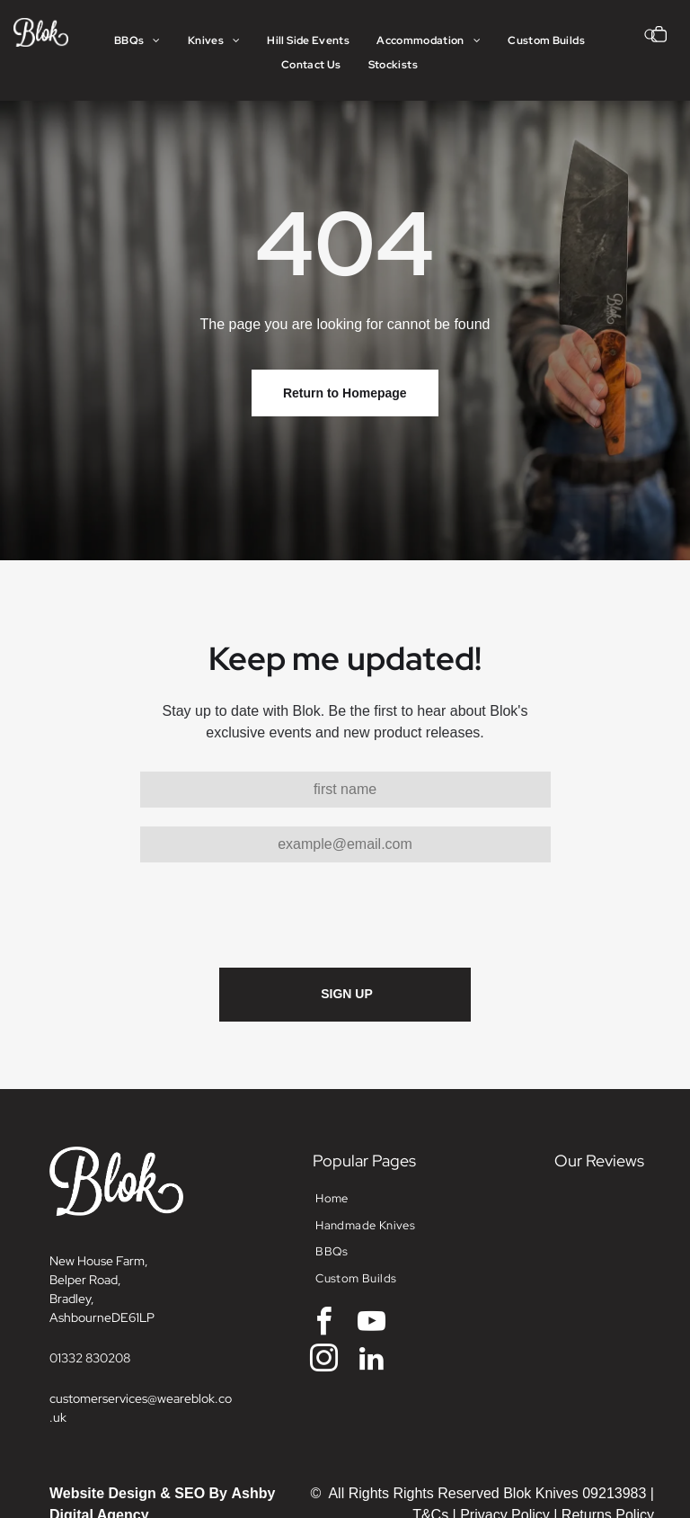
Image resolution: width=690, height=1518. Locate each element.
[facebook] (323, 1240)
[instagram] (323, 1277)
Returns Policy (608, 1431)
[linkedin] (372, 1277)
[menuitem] (137, 41)
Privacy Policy (505, 1431)
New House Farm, (98, 1177)
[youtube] (372, 1240)
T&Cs (430, 1431)
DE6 (123, 1234)
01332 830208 (89, 1274)
